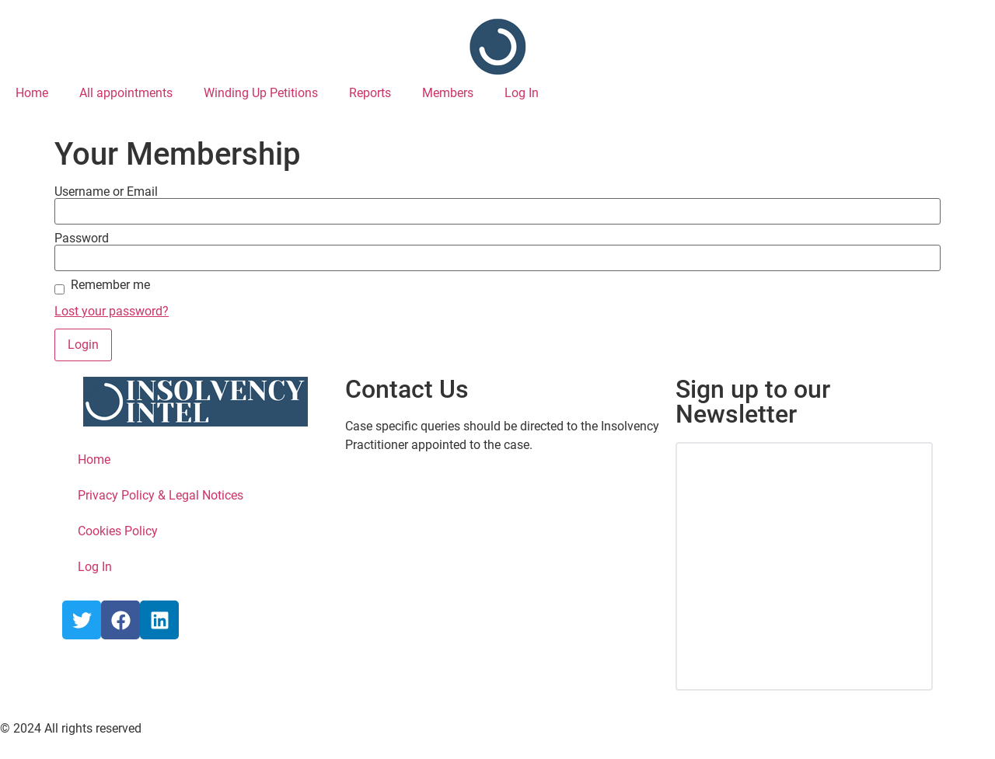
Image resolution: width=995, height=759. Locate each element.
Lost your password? (111, 311)
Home (32, 92)
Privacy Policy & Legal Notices (160, 495)
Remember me (110, 285)
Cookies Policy (118, 531)
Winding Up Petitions (261, 92)
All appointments (126, 92)
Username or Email (106, 192)
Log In (521, 92)
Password (81, 238)
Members (447, 92)
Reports (370, 92)
